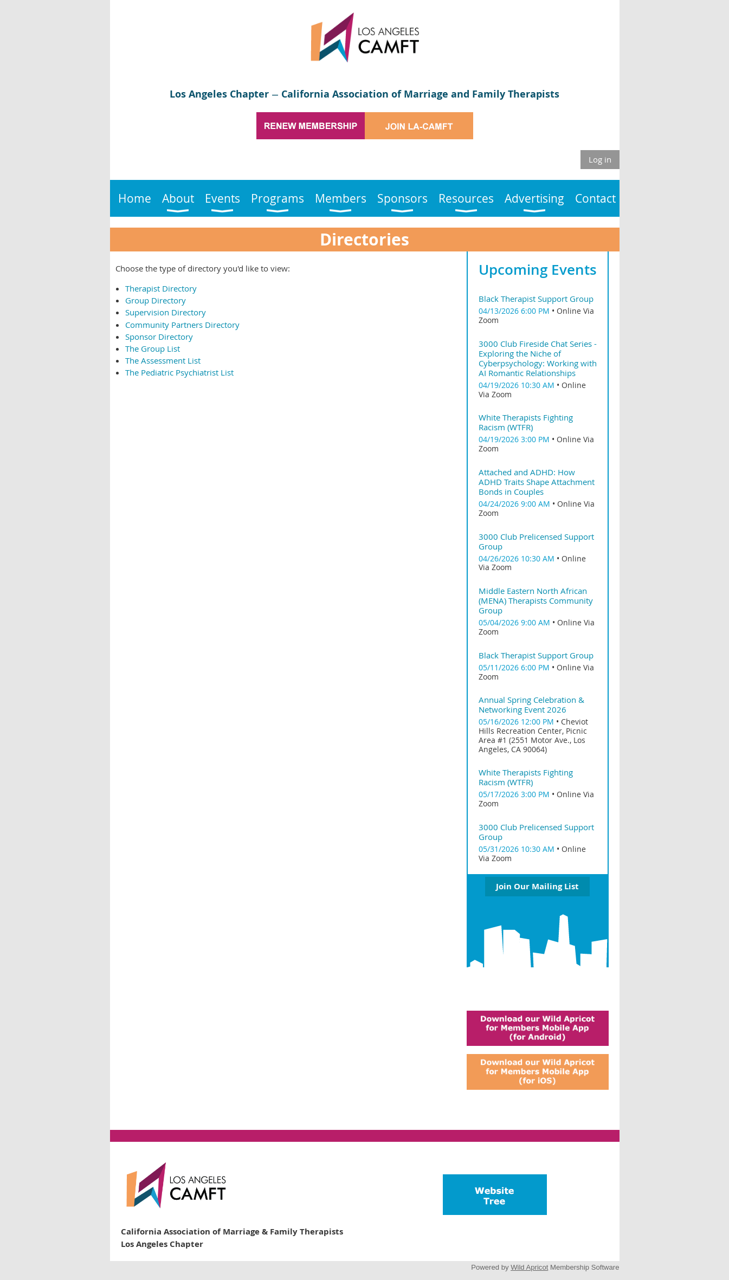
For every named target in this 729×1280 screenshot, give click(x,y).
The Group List (152, 348)
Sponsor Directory (159, 336)
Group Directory (155, 300)
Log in (600, 159)
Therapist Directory (161, 288)
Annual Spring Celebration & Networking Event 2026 (531, 704)
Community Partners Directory (182, 324)
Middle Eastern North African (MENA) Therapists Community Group (536, 600)
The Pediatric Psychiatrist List (179, 372)
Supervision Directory (165, 312)
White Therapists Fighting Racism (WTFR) (526, 422)
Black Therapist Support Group (536, 298)
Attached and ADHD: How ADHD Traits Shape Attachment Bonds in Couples (537, 482)
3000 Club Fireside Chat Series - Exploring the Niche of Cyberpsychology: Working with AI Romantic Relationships (538, 358)
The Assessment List (163, 360)
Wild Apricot (529, 1267)
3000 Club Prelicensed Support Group (536, 541)
